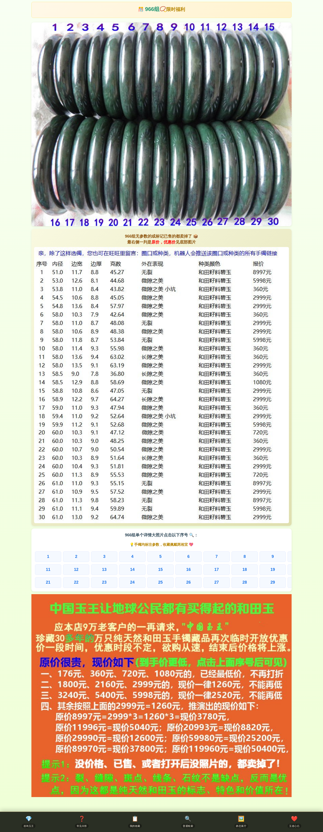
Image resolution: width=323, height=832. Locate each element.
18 (230, 569)
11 (47, 569)
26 (178, 582)
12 (73, 569)
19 (257, 569)
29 (257, 582)
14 (126, 569)
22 (73, 582)
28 (230, 582)
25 (152, 582)
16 (178, 569)
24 (126, 582)
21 (47, 582)
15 (152, 569)
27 (204, 582)
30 (283, 582)
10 (283, 556)
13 (99, 569)
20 (283, 569)
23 (99, 582)
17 (204, 569)
